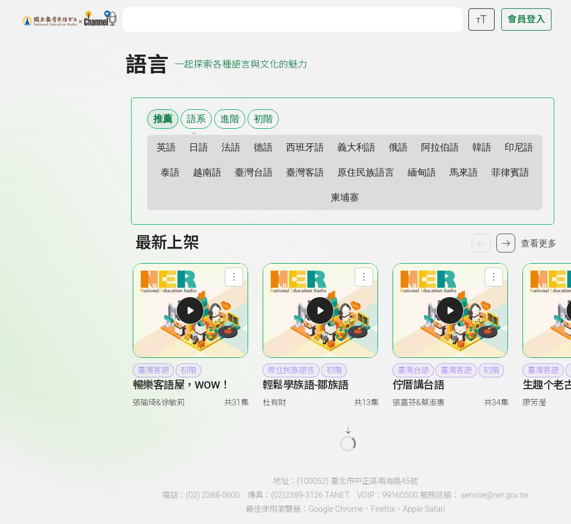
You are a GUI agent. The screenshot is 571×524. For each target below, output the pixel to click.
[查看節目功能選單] (234, 277)
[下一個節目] (505, 243)
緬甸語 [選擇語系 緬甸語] (422, 172)
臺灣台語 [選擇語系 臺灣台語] (254, 172)
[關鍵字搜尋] (295, 18)
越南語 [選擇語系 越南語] (207, 172)
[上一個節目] (481, 243)
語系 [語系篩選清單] (196, 119)
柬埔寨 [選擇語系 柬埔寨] (345, 197)
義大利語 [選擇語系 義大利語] (356, 147)
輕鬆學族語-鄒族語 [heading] (306, 385)
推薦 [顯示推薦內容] (162, 119)
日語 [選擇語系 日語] (198, 147)
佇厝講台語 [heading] (418, 385)
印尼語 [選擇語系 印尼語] (519, 147)
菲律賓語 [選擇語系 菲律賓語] (510, 172)
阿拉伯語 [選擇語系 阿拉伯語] (440, 147)
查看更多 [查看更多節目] (539, 243)
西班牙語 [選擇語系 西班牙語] (305, 147)
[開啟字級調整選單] (481, 19)
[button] (190, 310)
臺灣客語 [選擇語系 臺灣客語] (305, 172)
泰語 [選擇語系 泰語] (170, 172)
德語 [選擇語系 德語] (263, 147)
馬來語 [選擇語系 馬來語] (463, 172)
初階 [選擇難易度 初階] (263, 119)
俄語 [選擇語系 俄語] (398, 147)
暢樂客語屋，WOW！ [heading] (181, 385)
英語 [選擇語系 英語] (166, 147)
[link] (191, 393)
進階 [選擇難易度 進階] (229, 119)
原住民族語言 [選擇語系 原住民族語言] (365, 172)
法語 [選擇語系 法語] (230, 147)
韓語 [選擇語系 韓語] (481, 147)
